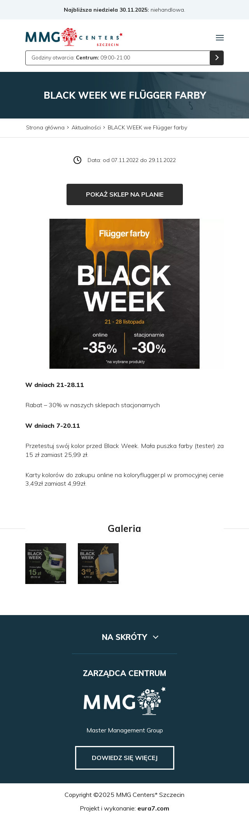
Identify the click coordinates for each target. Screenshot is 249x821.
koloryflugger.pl (144, 475)
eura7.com (153, 808)
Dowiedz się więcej (125, 758)
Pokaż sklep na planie (124, 194)
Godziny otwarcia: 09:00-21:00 (81, 57)
